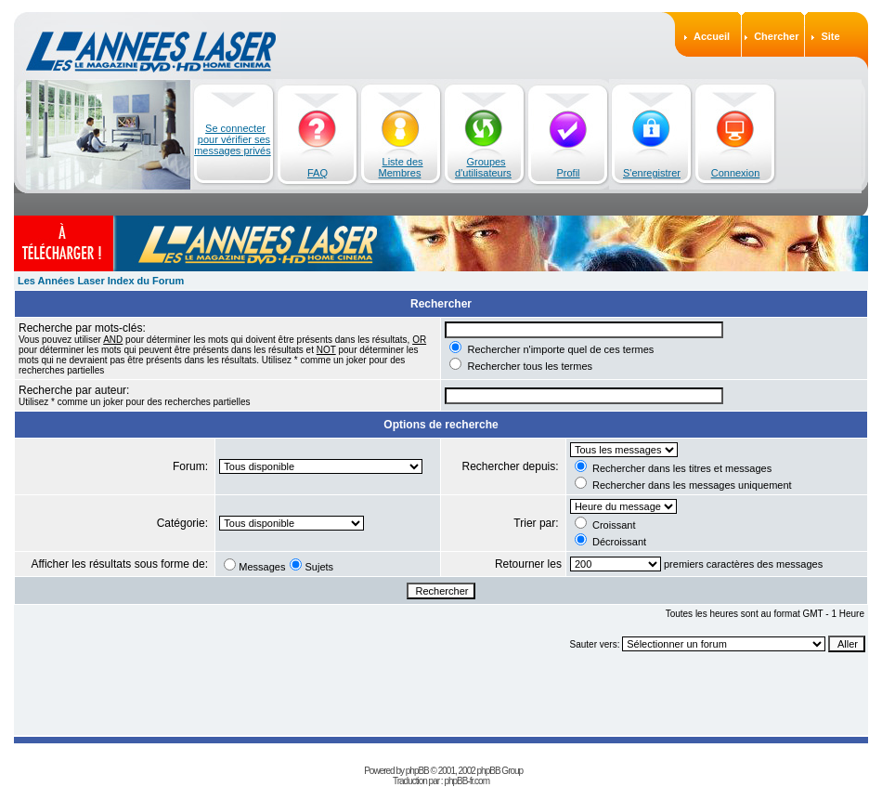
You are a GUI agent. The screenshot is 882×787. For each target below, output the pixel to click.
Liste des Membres (401, 167)
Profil (567, 172)
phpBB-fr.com (466, 781)
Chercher (776, 36)
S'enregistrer (652, 172)
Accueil (712, 36)
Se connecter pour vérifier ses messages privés (232, 139)
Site (830, 36)
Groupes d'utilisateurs (483, 167)
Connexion (735, 172)
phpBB (417, 771)
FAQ (317, 172)
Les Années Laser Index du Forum (101, 280)
